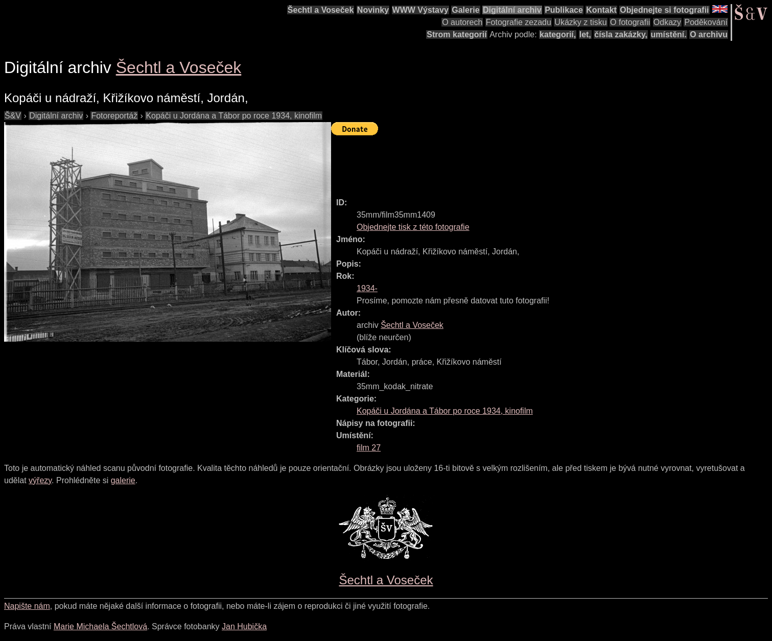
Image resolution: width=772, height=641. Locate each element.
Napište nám (27, 606)
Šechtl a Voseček (321, 10)
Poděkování (706, 22)
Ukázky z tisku (580, 22)
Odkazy (667, 22)
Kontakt (601, 10)
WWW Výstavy (420, 10)
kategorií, (558, 34)
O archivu (709, 34)
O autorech (462, 22)
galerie (123, 480)
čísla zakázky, (620, 34)
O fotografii (630, 22)
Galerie (465, 10)
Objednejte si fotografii (664, 10)
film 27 (369, 447)
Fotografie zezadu (518, 22)
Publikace (564, 10)
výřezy (40, 480)
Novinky (373, 10)
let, (585, 34)
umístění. (669, 34)
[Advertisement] (517, 162)
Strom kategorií (456, 34)
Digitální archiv (512, 10)
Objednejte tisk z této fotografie (413, 227)
